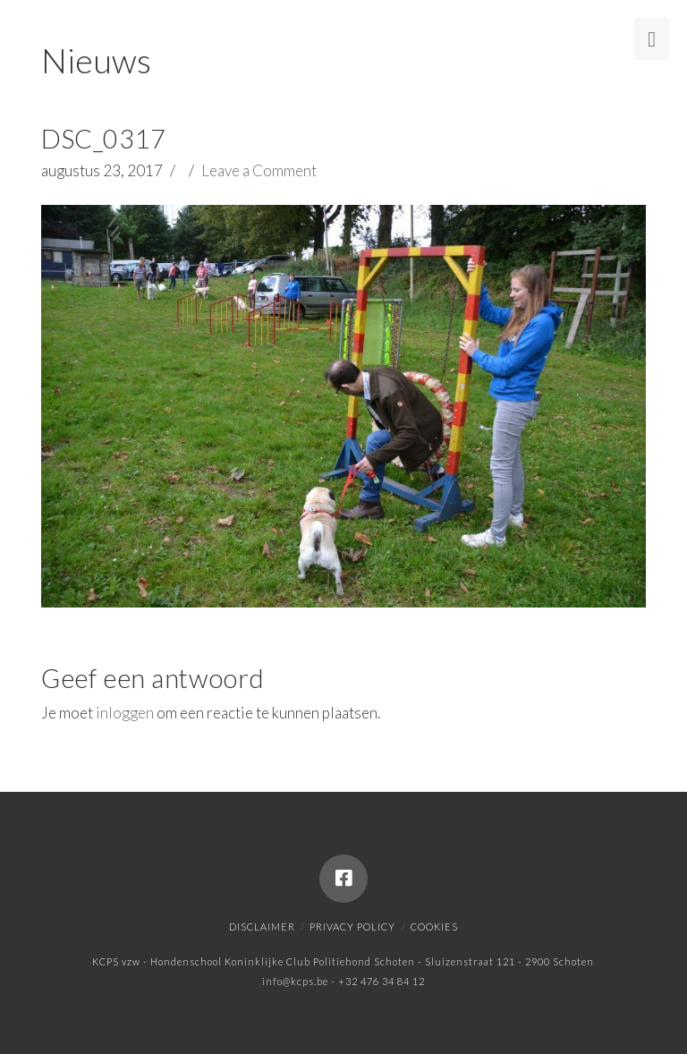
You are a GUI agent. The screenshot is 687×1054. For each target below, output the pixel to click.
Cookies (434, 926)
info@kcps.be (295, 981)
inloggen (125, 712)
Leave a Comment (259, 170)
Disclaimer (262, 926)
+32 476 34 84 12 (381, 981)
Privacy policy (352, 926)
